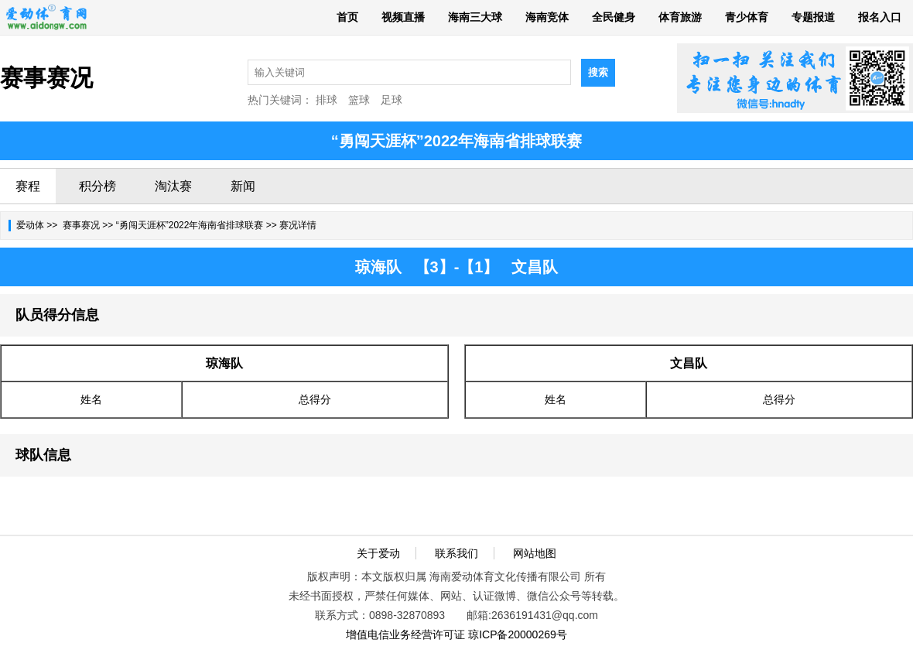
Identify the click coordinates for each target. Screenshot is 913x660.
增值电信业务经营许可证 (405, 634)
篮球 (359, 100)
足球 (391, 100)
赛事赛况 (81, 225)
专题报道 (813, 17)
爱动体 (30, 225)
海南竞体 (547, 17)
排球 (326, 100)
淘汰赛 (173, 186)
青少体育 (746, 17)
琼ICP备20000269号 (517, 634)
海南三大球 (475, 17)
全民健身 (613, 17)
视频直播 (403, 17)
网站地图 (534, 553)
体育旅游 (680, 17)
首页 (347, 17)
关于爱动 (378, 553)
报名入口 (879, 17)
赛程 (27, 186)
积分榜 (97, 186)
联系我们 (456, 553)
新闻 (243, 186)
